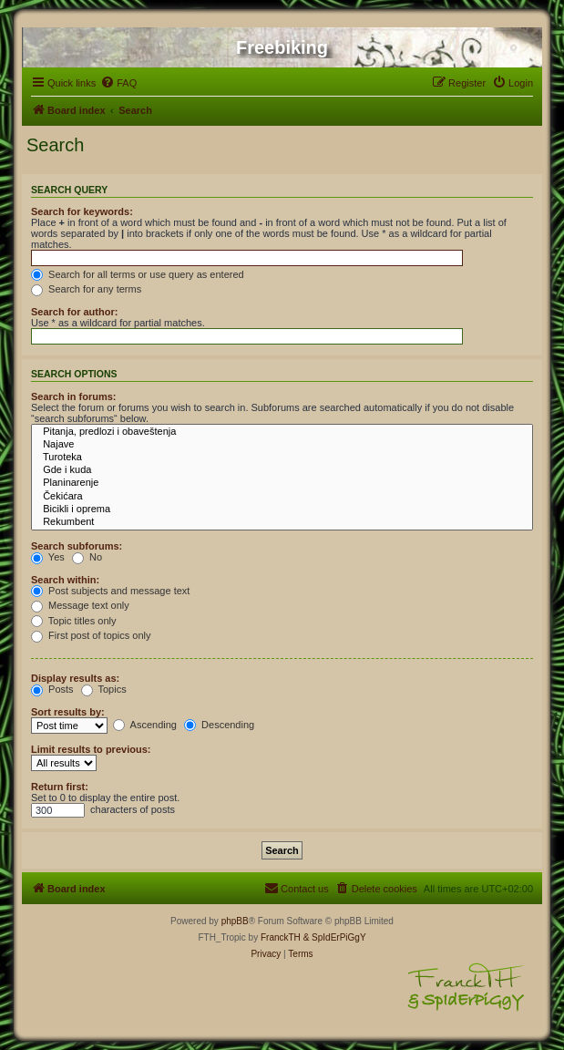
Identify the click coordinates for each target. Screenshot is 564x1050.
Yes (48, 556)
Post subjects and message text (110, 590)
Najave (282, 444)
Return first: (59, 786)
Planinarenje (282, 483)
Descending (219, 724)
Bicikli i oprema (282, 509)
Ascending (145, 724)
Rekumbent (282, 522)
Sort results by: (68, 711)
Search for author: (74, 311)
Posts (52, 689)
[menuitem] (118, 83)
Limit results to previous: (90, 749)
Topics (104, 689)
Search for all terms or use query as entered (137, 274)
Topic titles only (73, 620)
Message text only (80, 605)
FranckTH (281, 937)
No (87, 556)
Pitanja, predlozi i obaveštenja (282, 432)
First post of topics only (91, 635)
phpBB (235, 921)
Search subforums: (76, 545)
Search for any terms (86, 288)
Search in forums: (74, 396)
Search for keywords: (82, 211)
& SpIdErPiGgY (334, 937)
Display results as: (75, 678)
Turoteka (282, 457)
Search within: (65, 579)
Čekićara (282, 496)
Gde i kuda (282, 470)
